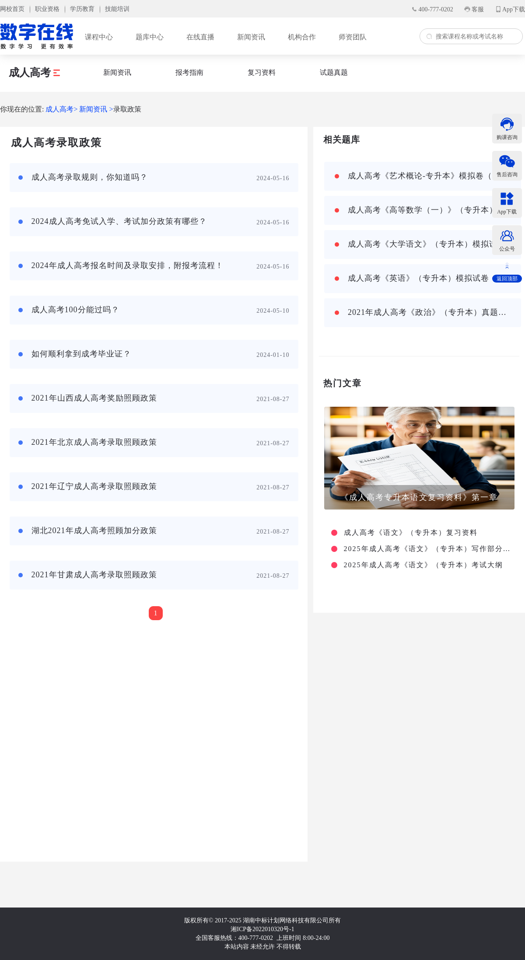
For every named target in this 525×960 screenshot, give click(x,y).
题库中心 (150, 37)
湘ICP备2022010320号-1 (262, 929)
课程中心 (99, 37)
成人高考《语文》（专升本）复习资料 (411, 532)
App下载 (513, 9)
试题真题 (334, 72)
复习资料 (262, 72)
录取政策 (127, 109)
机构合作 (302, 37)
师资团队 (353, 37)
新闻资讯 (251, 37)
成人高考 (34, 72)
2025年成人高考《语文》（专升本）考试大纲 (423, 565)
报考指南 (189, 72)
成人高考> (61, 109)
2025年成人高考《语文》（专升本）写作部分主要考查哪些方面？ (428, 548)
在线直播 (200, 37)
